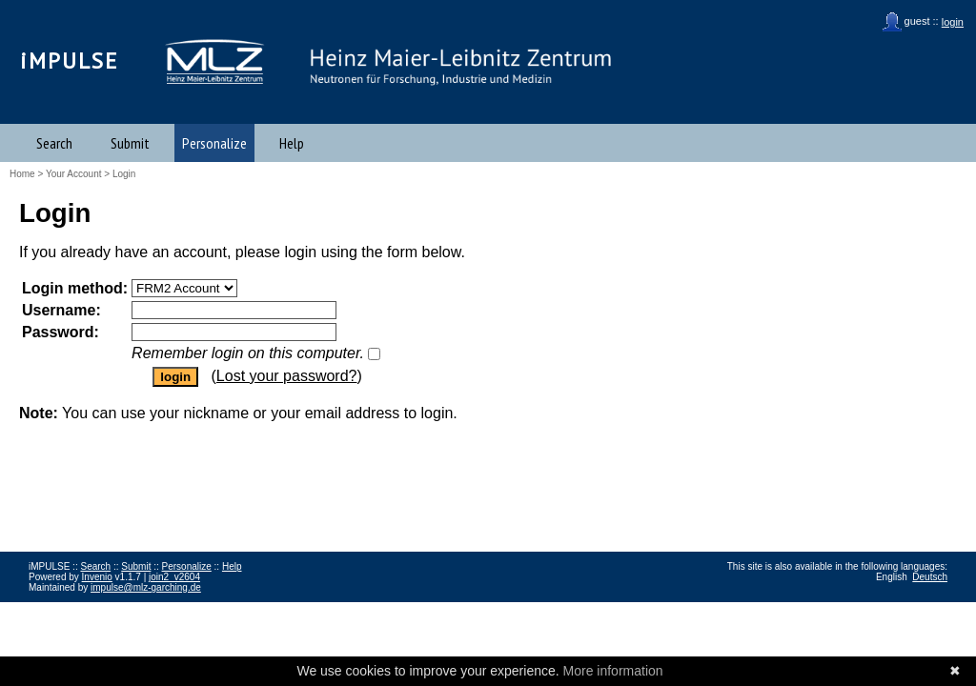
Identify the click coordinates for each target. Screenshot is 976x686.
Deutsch (929, 577)
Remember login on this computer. (248, 353)
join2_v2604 (174, 577)
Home (22, 174)
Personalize (214, 142)
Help (291, 142)
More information (613, 670)
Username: (61, 310)
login (953, 22)
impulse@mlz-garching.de (146, 587)
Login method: (75, 288)
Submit (130, 142)
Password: (60, 332)
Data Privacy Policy (125, 608)
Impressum (52, 608)
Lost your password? (286, 376)
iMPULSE (69, 60)
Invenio (97, 577)
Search (54, 142)
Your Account (74, 174)
